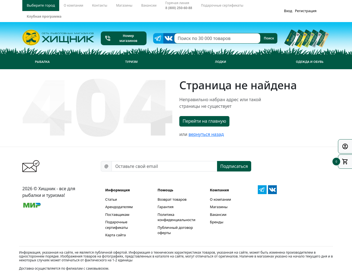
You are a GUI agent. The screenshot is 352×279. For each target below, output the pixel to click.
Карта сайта (115, 234)
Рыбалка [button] (42, 62)
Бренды (216, 221)
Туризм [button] (131, 62)
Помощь (165, 189)
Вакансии (218, 214)
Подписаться (234, 166)
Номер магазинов (120, 38)
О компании (220, 199)
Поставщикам (117, 214)
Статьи (111, 199)
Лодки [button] (220, 62)
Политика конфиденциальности (176, 217)
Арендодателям (119, 206)
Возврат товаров (172, 199)
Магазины (219, 206)
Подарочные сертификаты (116, 224)
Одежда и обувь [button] (309, 62)
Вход (288, 10)
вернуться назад (206, 134)
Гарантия (166, 206)
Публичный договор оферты (175, 230)
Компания (219, 189)
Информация (117, 189)
